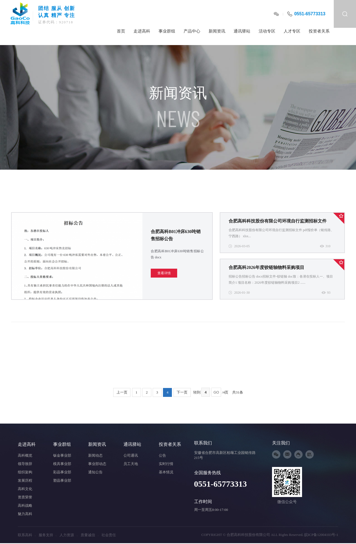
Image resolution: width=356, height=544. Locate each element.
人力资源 (68, 535)
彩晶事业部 (62, 472)
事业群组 (167, 31)
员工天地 (130, 464)
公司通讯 (130, 455)
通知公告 (95, 472)
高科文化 (25, 489)
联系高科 (26, 535)
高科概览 (25, 455)
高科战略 (25, 505)
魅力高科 (25, 514)
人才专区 (292, 31)
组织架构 (25, 472)
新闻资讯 (217, 31)
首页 (121, 31)
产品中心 (192, 31)
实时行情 (166, 464)
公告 (162, 455)
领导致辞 (25, 464)
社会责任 (109, 535)
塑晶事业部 (62, 480)
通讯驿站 (242, 31)
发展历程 (25, 480)
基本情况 (166, 472)
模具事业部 (62, 464)
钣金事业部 (62, 455)
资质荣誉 (25, 497)
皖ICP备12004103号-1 (321, 535)
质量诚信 (89, 535)
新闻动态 (95, 455)
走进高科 (142, 31)
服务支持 (47, 535)
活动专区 (267, 31)
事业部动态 (97, 464)
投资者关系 (319, 31)
